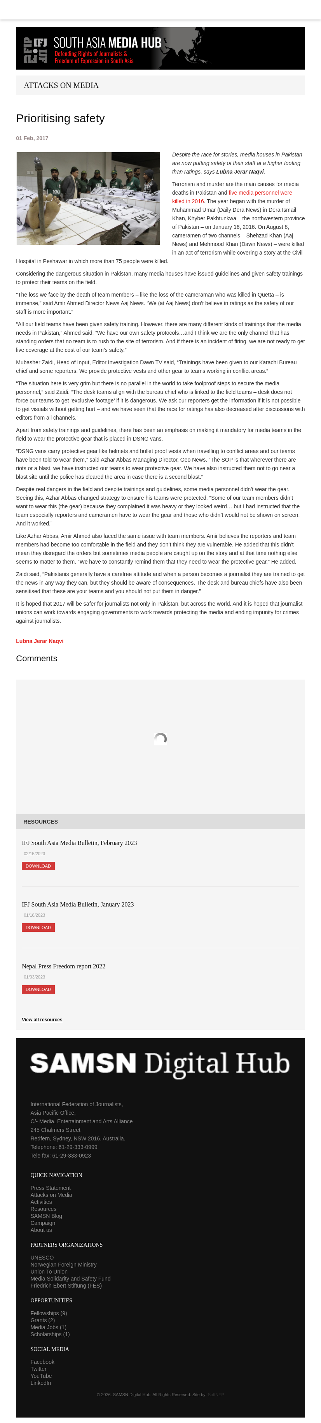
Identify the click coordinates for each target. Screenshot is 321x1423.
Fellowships (48, 1313)
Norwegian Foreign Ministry (63, 1264)
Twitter (38, 1369)
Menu (160, 9)
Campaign (42, 1223)
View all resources (42, 1019)
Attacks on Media (51, 1195)
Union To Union (48, 1271)
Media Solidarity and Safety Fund (70, 1278)
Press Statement (50, 1188)
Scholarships (50, 1334)
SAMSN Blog (46, 1216)
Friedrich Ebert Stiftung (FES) (66, 1285)
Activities (41, 1202)
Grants (42, 1320)
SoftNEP (216, 1394)
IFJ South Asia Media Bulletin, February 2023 (79, 843)
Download (38, 866)
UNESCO (42, 1257)
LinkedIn (40, 1383)
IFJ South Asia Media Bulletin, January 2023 (78, 904)
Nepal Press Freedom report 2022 (63, 966)
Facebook (42, 1362)
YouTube (41, 1376)
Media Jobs (48, 1327)
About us (41, 1230)
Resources (43, 1209)
